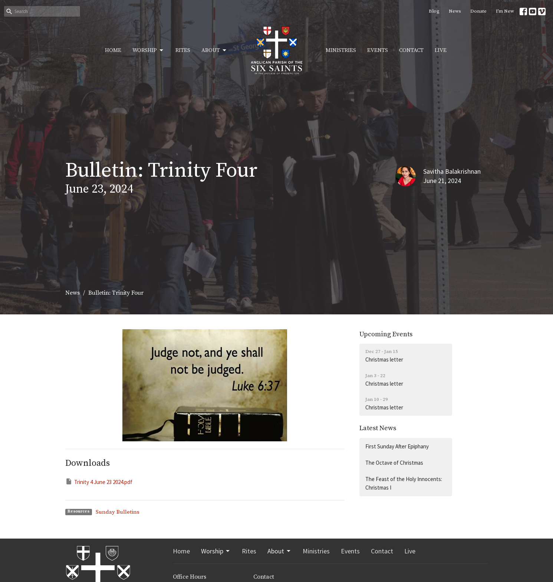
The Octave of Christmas (394, 462)
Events (377, 50)
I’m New (505, 11)
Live (441, 50)
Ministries (341, 50)
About (214, 50)
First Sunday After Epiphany (397, 446)
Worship (148, 50)
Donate (478, 11)
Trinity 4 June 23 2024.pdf (98, 481)
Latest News (377, 428)
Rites (182, 50)
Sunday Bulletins (117, 512)
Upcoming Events (385, 334)
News (455, 11)
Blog (434, 11)
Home (113, 50)
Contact (411, 50)
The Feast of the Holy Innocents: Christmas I (403, 483)
